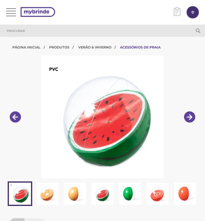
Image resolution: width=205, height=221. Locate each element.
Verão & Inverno (94, 47)
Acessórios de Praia (140, 47)
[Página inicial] (38, 12)
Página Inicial (26, 47)
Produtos (59, 47)
